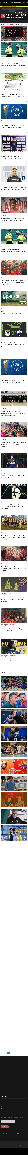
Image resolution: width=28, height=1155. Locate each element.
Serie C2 (3, 1081)
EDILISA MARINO (14, 307)
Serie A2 (3, 1072)
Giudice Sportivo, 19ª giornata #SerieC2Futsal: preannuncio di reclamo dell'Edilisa (13, 65)
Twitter (3, 1104)
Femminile (3, 1077)
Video (2, 1093)
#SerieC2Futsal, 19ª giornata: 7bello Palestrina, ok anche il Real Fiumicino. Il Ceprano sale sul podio (13, 413)
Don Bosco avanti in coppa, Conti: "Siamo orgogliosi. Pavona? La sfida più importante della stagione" (14, 475)
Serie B (2, 1074)
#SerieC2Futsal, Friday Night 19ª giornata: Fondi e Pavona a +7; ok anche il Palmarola (13, 444)
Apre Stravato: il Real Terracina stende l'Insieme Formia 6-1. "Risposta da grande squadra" (13, 344)
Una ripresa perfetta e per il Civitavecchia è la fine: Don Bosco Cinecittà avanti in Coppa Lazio (13, 506)
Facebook (4, 1102)
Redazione (12, 11)
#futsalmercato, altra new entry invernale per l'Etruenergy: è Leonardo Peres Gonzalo (13, 158)
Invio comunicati (17, 9)
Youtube (3, 1106)
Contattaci (12, 1143)
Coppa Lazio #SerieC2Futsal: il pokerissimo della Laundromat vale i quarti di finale (13, 568)
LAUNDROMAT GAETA (15, 213)
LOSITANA (12, 624)
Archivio (11, 9)
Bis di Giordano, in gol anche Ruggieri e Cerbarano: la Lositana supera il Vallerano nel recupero (13, 282)
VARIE (9, 58)
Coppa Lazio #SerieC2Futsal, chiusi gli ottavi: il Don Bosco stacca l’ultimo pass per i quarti (13, 537)
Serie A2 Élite (4, 1070)
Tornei (2, 1089)
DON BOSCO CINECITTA (15, 655)
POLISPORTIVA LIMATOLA (16, 182)
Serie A (2, 1068)
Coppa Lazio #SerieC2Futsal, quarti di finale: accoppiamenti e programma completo (12, 127)
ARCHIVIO (14, 1053)
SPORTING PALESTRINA (15, 89)
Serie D (3, 1083)
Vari (2, 1087)
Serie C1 (3, 1079)
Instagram (4, 1108)
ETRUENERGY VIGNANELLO (16, 151)
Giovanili (3, 1085)
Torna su (17, 1143)
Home (2, 1066)
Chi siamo (7, 1143)
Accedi (6, 9)
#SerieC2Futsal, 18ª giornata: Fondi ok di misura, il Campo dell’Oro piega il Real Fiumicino (13, 599)
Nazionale (3, 1091)
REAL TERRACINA (14, 338)
